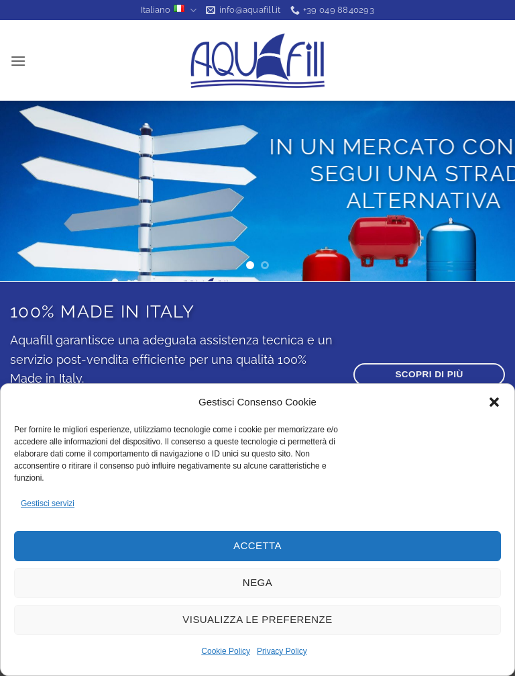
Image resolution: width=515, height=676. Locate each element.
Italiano (168, 10)
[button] (494, 402)
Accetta (257, 545)
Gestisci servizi (47, 503)
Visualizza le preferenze (257, 619)
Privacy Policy (282, 651)
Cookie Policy (225, 651)
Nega (257, 582)
